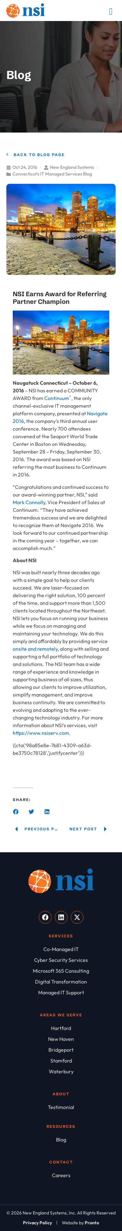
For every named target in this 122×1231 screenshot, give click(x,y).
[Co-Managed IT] (61, 949)
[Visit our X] (77, 917)
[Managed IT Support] (61, 992)
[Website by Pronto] (80, 1223)
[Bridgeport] (61, 1050)
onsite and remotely (35, 649)
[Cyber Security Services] (61, 960)
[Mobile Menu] (111, 11)
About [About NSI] (61, 1093)
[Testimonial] (61, 1107)
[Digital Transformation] (61, 981)
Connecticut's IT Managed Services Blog (52, 174)
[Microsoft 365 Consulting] (61, 971)
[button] (16, 812)
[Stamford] (61, 1060)
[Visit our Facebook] (45, 917)
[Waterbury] (61, 1071)
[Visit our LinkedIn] (61, 917)
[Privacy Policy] (37, 1223)
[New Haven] (61, 1039)
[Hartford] (61, 1028)
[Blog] (61, 1139)
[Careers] (61, 1175)
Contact (61, 1162)
